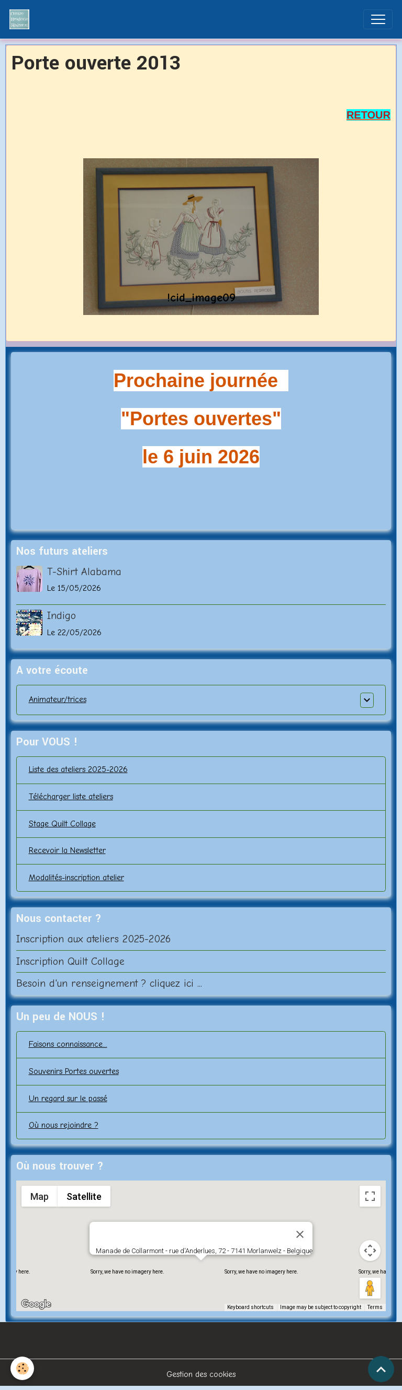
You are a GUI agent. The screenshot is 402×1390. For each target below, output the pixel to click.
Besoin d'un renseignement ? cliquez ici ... (109, 983)
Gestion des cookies (201, 1374)
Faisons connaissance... (68, 1044)
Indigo (61, 616)
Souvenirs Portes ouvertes (74, 1071)
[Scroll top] (381, 1369)
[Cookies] (22, 1368)
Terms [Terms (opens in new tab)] (375, 1307)
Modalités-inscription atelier (76, 877)
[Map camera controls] (370, 1250)
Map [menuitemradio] (39, 1196)
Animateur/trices (57, 699)
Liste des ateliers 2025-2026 (78, 769)
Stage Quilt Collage (62, 823)
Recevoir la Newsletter (67, 850)
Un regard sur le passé (68, 1098)
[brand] (21, 19)
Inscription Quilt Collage (70, 961)
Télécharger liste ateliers (71, 796)
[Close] (299, 1234)
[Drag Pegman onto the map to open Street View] (370, 1288)
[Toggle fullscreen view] (370, 1196)
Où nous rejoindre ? (63, 1125)
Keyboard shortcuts (250, 1307)
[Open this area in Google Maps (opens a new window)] (36, 1304)
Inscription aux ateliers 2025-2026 (93, 939)
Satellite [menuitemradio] (83, 1196)
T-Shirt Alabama (84, 572)
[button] (201, 1270)
